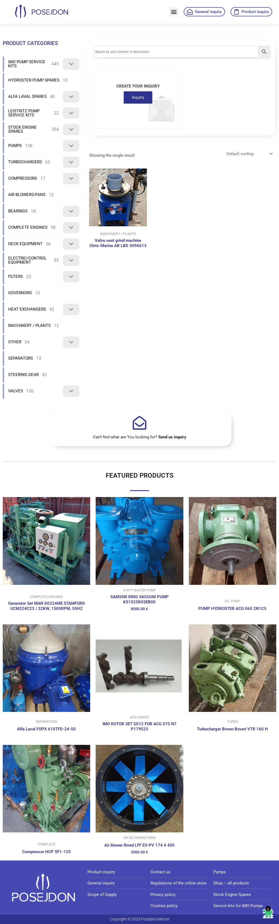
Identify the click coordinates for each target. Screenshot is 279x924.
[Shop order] (249, 153)
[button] (173, 11)
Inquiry (138, 97)
